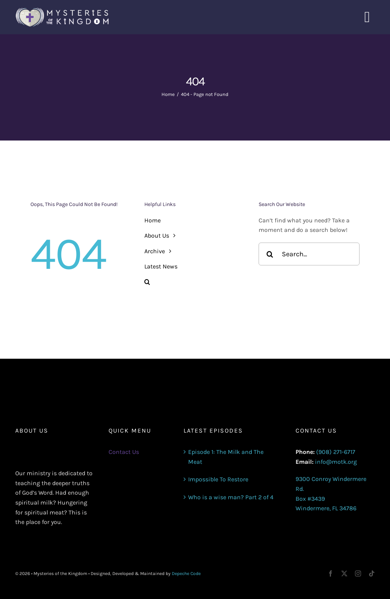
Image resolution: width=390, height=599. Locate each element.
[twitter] (344, 573)
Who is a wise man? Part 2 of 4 (230, 497)
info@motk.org (336, 461)
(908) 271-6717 (335, 451)
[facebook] (331, 573)
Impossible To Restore (218, 479)
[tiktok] (372, 573)
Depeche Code (186, 573)
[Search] (270, 254)
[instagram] (358, 573)
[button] (194, 282)
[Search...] (309, 254)
